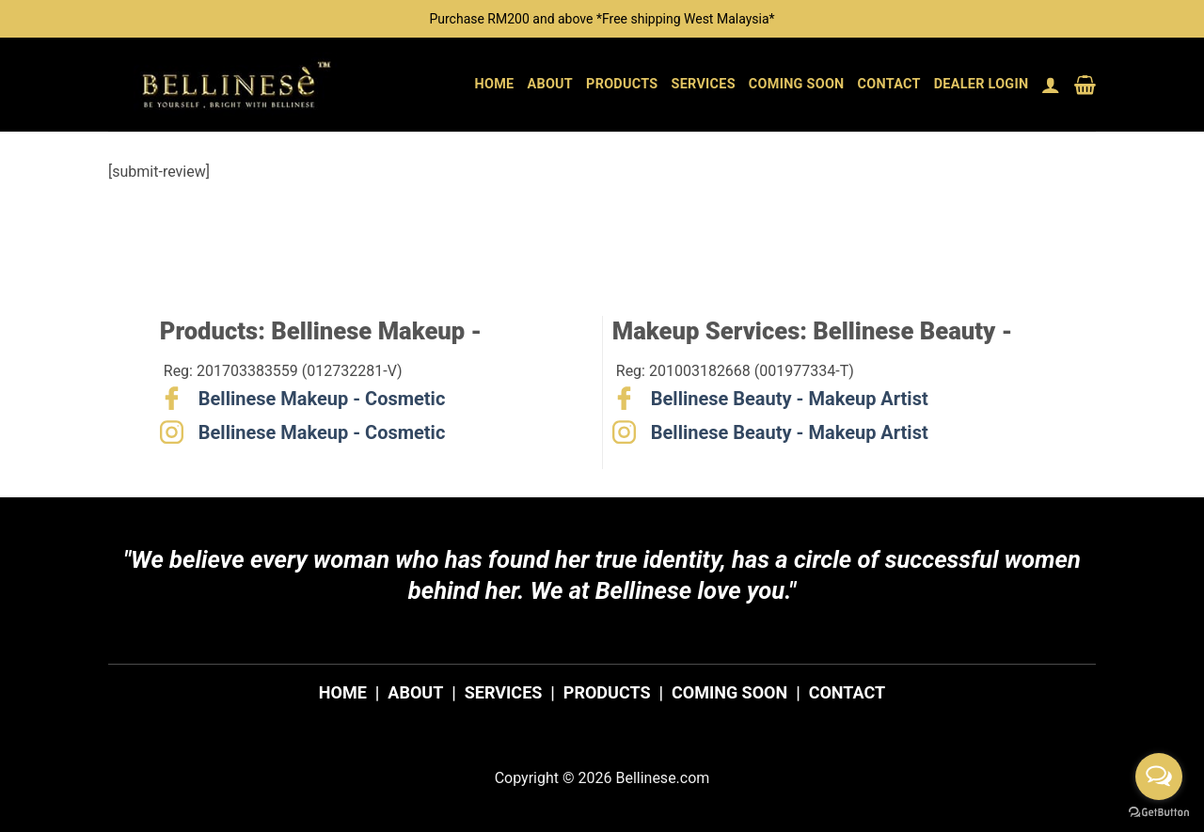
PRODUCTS (607, 692)
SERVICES (504, 692)
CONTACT (847, 692)
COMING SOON (729, 692)
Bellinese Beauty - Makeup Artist (789, 398)
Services (704, 84)
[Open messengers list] (1158, 776)
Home (495, 84)
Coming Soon (797, 84)
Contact (889, 84)
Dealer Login (981, 84)
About (550, 84)
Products (621, 84)
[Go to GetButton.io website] (1159, 813)
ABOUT (415, 692)
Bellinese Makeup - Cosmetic (322, 398)
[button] (1050, 84)
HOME (343, 692)
